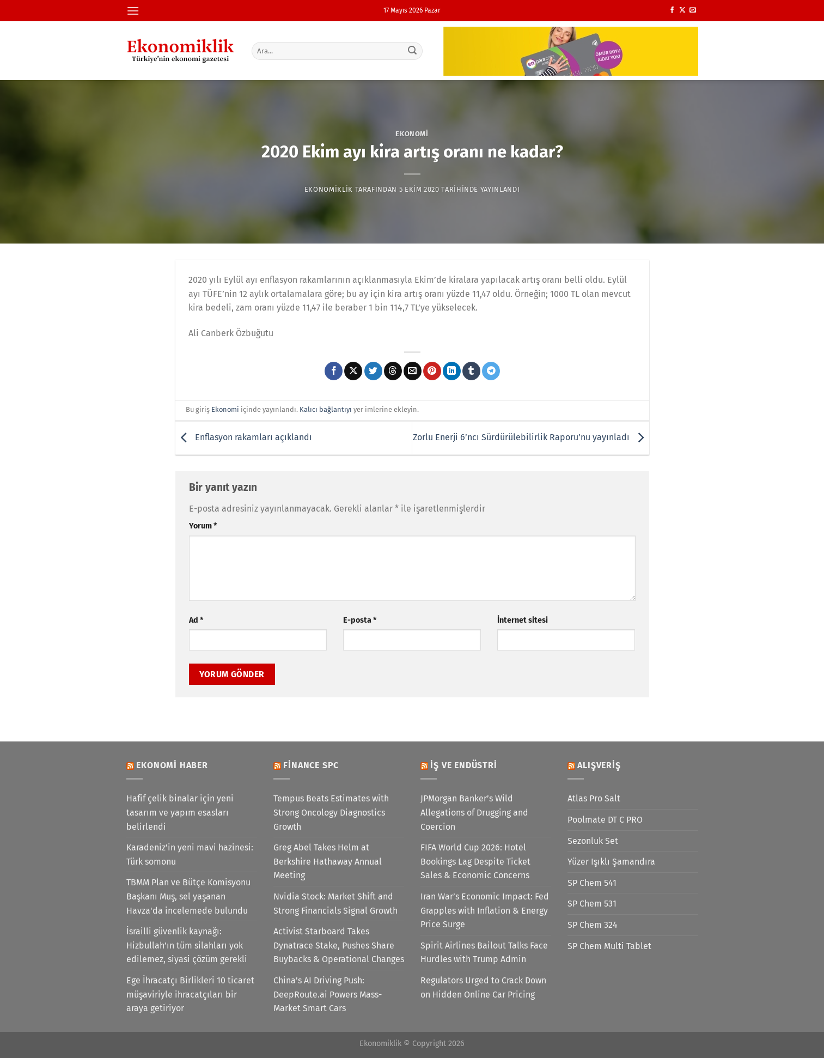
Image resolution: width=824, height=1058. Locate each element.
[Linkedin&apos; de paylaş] (452, 371)
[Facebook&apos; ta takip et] (672, 10)
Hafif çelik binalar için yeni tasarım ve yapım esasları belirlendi (180, 812)
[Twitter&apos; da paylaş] (373, 371)
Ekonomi (412, 134)
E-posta (359, 620)
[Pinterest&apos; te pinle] (432, 371)
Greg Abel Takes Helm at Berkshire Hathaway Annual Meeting (327, 861)
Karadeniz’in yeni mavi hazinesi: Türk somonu (189, 854)
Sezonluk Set (592, 841)
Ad (196, 620)
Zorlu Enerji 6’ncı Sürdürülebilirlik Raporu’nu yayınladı (531, 437)
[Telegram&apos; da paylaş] (491, 371)
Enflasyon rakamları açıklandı (243, 437)
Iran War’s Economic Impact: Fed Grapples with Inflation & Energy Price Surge (484, 910)
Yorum (203, 526)
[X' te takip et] (682, 10)
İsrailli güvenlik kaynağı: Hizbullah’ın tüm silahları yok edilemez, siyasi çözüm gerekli (186, 945)
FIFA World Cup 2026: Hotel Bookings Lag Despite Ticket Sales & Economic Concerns (475, 861)
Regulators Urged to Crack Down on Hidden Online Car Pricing (483, 987)
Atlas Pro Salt (593, 798)
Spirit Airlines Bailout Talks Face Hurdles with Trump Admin (484, 952)
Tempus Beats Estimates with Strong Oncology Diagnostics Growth (331, 812)
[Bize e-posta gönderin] (692, 10)
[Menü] (132, 10)
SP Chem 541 (592, 883)
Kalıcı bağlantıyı (326, 409)
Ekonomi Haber (171, 765)
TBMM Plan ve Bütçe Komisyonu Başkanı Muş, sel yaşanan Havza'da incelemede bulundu (188, 896)
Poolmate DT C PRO (605, 819)
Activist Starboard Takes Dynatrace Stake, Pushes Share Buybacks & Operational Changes (338, 945)
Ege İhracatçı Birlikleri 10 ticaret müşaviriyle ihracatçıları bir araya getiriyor (190, 994)
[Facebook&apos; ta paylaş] (334, 371)
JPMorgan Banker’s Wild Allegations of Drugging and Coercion (474, 812)
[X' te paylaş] (353, 371)
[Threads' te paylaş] (393, 371)
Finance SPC (311, 765)
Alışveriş (598, 765)
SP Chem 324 (592, 925)
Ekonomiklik (328, 189)
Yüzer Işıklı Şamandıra (611, 861)
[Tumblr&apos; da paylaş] (471, 371)
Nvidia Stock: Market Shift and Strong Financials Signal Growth (335, 903)
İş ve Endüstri (463, 765)
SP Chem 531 (592, 903)
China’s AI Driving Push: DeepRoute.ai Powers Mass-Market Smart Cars (327, 994)
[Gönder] (412, 50)
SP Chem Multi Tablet (609, 946)
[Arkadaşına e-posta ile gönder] (413, 371)
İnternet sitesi (522, 620)
